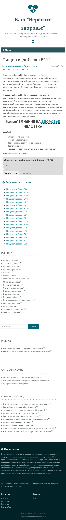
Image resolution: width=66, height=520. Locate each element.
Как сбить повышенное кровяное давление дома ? (25, 380)
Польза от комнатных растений (17, 422)
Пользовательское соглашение (33, 513)
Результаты (25, 173)
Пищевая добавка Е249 (17, 218)
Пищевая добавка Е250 (17, 195)
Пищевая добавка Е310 (17, 221)
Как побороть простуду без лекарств (19, 407)
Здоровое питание (12, 266)
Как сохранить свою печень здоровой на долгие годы (27, 431)
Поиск (33, 326)
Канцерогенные (31, 65)
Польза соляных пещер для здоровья (19, 425)
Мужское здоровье (12, 282)
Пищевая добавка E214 (17, 69)
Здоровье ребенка (12, 269)
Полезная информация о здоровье (19, 300)
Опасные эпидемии (12, 294)
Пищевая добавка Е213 (17, 234)
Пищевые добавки (12, 297)
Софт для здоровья (12, 303)
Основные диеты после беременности (20, 413)
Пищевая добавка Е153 (17, 211)
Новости (4, 498)
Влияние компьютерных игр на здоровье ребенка (25, 419)
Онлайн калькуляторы (13, 288)
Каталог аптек (9, 275)
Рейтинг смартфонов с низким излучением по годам (26, 351)
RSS (36, 498)
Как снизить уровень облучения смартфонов (23, 348)
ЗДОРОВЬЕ (50, 121)
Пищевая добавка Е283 (17, 227)
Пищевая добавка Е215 (17, 205)
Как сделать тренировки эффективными (21, 416)
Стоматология (10, 306)
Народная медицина (13, 285)
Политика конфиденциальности (33, 516)
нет (5, 169)
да (5, 165)
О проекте (5, 501)
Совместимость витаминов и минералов (21, 377)
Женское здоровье (12, 263)
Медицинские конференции (16, 278)
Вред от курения (11, 260)
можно (32, 100)
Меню (7, 50)
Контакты (5, 504)
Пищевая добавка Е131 (17, 231)
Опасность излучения (14, 291)
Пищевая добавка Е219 (17, 202)
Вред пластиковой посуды (15, 383)
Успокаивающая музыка (15, 309)
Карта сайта (6, 507)
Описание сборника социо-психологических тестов (26, 404)
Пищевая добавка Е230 (17, 192)
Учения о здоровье (12, 312)
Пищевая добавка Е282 (17, 237)
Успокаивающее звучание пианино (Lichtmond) (24, 410)
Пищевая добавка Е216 (17, 214)
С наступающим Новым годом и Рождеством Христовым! (28, 428)
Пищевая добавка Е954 (17, 243)
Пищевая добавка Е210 (17, 208)
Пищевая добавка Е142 (17, 198)
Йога (6, 272)
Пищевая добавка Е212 (17, 240)
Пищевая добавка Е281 (17, 189)
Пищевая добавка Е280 (17, 224)
